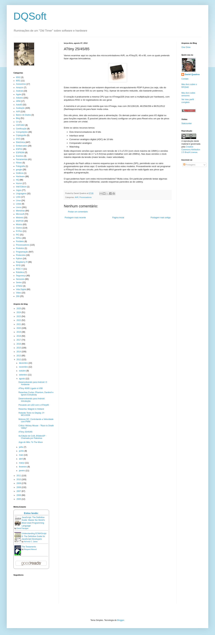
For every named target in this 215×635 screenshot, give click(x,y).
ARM (18, 101)
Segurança (21, 275)
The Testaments (29, 547)
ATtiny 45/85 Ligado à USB (30, 388)
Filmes (19, 163)
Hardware (20, 176)
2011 (19, 475)
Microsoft (20, 214)
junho (22, 451)
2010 (19, 479)
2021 (19, 324)
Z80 (17, 296)
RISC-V (19, 269)
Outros (19, 228)
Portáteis (20, 241)
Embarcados (21, 146)
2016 (19, 344)
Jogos (18, 190)
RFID (18, 265)
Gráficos (20, 173)
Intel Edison (21, 187)
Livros (18, 207)
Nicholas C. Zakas (30, 542)
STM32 (19, 286)
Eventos (19, 156)
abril (21, 459)
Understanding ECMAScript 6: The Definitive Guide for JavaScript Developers (34, 536)
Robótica (20, 272)
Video (18, 293)
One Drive (185, 47)
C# (17, 122)
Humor (19, 183)
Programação (22, 252)
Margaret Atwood (30, 549)
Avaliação (20, 108)
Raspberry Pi (22, 262)
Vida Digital (21, 289)
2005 (19, 499)
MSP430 (20, 221)
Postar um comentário (78, 212)
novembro (24, 367)
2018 (19, 336)
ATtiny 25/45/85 (25, 432)
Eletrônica (20, 142)
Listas (18, 204)
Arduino (19, 98)
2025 (19, 308)
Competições (22, 132)
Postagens (189, 165)
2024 (19, 312)
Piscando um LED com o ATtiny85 (33, 405)
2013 (19, 355)
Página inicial (118, 217)
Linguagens (21, 193)
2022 (19, 320)
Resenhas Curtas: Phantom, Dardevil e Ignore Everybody (35, 393)
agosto (22, 378)
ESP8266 (20, 152)
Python (19, 258)
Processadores (85, 197)
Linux (18, 200)
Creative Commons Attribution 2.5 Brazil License (190, 150)
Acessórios (21, 84)
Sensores (20, 279)
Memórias (20, 211)
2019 (19, 332)
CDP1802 (20, 125)
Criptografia (21, 135)
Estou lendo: (31, 513)
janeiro (22, 470)
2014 (19, 351)
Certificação (21, 129)
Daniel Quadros (192, 74)
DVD (18, 139)
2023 (19, 316)
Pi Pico (19, 231)
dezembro (24, 363)
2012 (19, 359)
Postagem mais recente (75, 217)
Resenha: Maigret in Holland (31, 409)
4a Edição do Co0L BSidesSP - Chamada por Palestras (32, 437)
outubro (22, 371)
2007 (19, 491)
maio (21, 455)
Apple (18, 94)
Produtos (20, 248)
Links (18, 197)
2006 (19, 495)
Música (19, 224)
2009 (19, 483)
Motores (19, 217)
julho (21, 447)
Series (19, 282)
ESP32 (19, 149)
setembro (23, 375)
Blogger (120, 620)
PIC (17, 235)
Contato (184, 79)
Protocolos (21, 255)
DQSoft (30, 16)
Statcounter (186, 123)
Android (19, 91)
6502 (18, 77)
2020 (19, 328)
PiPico (19, 238)
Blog (18, 118)
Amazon (19, 87)
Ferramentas (21, 159)
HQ (17, 180)
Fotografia (20, 166)
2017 (19, 340)
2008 (19, 487)
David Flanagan (22, 528)
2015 (19, 348)
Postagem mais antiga (160, 217)
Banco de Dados (23, 115)
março (22, 463)
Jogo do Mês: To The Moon (30, 442)
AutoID (19, 105)
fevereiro (23, 467)
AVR (76, 197)
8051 (18, 81)
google (19, 169)
